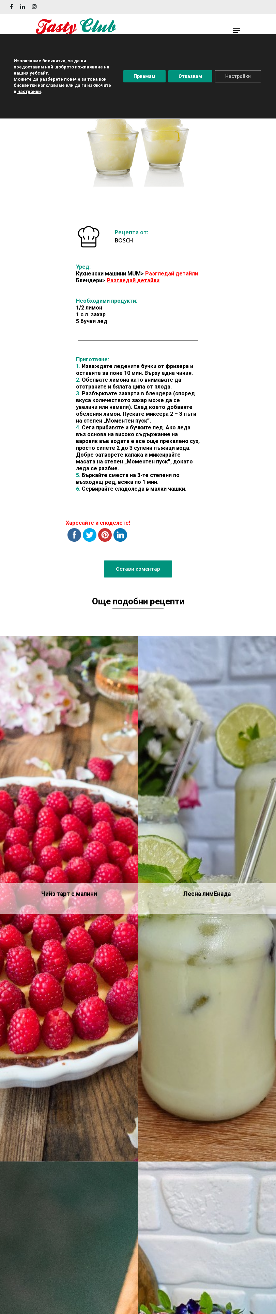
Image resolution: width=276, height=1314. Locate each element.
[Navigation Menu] (236, 30)
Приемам (144, 76)
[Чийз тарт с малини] (69, 898)
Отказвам (190, 76)
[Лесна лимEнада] (207, 898)
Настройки (238, 76)
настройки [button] (29, 91)
